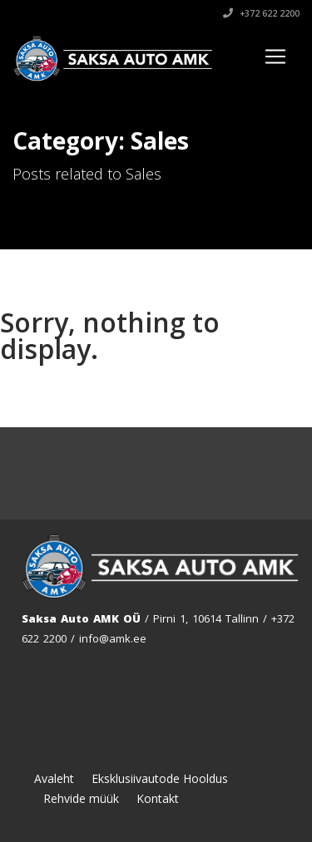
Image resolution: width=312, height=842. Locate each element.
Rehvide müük (81, 798)
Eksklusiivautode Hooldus (160, 778)
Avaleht (54, 778)
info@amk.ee (112, 638)
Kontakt (157, 798)
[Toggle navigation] (275, 56)
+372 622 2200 (261, 13)
